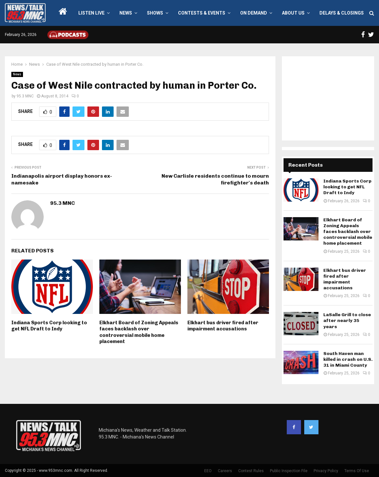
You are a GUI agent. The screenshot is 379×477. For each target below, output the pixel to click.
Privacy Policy (326, 471)
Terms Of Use (356, 471)
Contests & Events (201, 13)
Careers (225, 471)
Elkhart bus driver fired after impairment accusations (222, 326)
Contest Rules (251, 471)
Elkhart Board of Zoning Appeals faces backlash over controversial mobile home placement (138, 332)
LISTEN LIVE (91, 13)
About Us (293, 13)
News (125, 13)
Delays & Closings (341, 13)
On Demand (253, 13)
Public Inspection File (288, 471)
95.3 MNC (25, 96)
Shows (155, 13)
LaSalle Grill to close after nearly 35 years (347, 320)
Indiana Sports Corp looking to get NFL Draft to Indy (49, 326)
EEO (208, 471)
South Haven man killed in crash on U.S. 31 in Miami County (348, 359)
